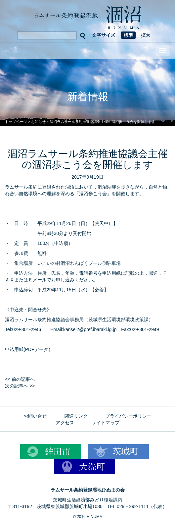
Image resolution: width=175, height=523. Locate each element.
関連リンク (76, 416)
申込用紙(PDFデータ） (29, 349)
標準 (128, 35)
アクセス (65, 422)
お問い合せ (35, 416)
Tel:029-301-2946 (23, 329)
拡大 (145, 35)
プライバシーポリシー (128, 416)
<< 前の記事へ (20, 379)
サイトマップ (105, 422)
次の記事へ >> (20, 385)
